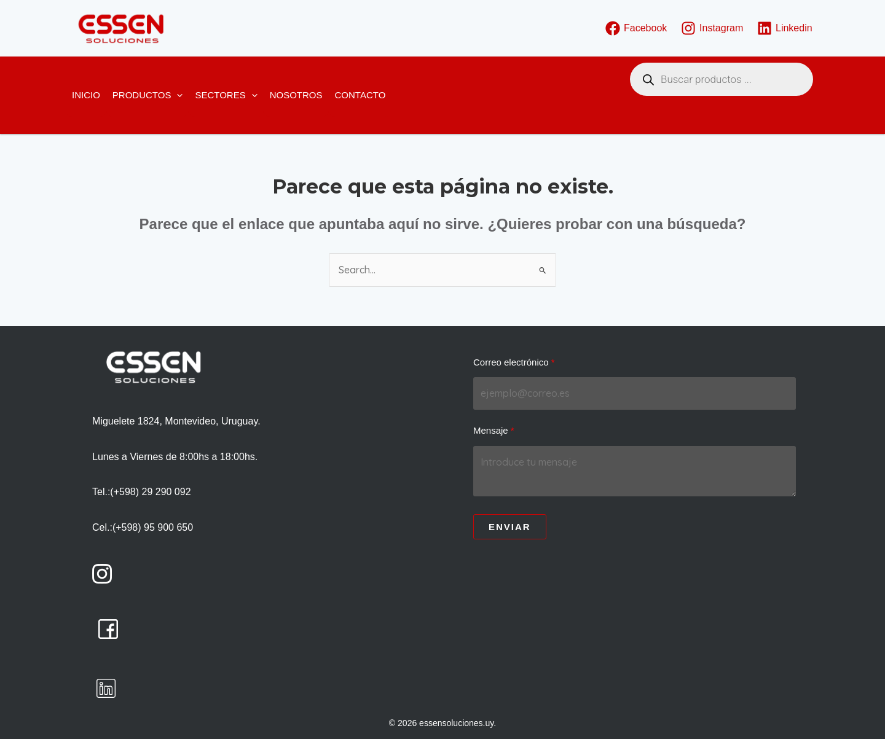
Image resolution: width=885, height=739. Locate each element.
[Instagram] (712, 28)
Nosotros (296, 95)
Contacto (360, 95)
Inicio (86, 95)
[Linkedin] (784, 28)
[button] (177, 95)
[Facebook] (636, 28)
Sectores (226, 95)
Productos (147, 95)
